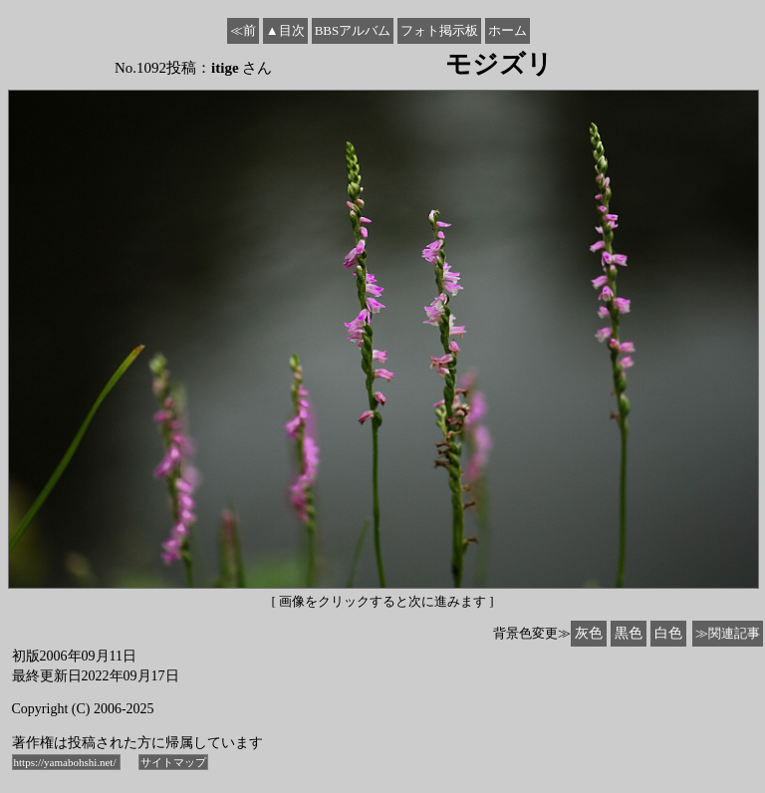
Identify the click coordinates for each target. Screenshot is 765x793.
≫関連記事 (727, 633)
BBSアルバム (353, 30)
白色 (668, 633)
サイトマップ (173, 762)
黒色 (628, 633)
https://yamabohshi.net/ (67, 762)
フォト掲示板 (439, 30)
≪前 (243, 30)
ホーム (507, 30)
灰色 (589, 633)
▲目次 (285, 30)
